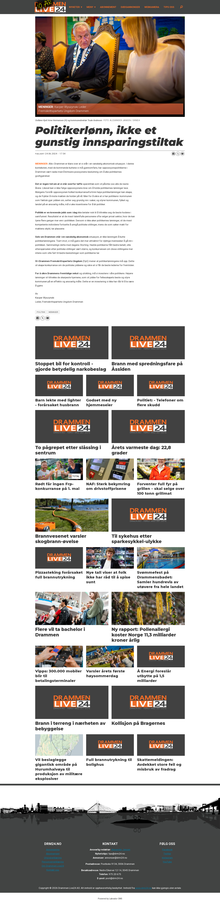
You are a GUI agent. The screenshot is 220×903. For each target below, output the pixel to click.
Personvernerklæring (53, 861)
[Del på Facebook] (173, 154)
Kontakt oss (52, 870)
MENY (90, 7)
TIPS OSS (169, 7)
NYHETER (74, 7)
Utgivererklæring (53, 857)
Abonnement (52, 853)
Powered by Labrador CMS (110, 899)
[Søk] (181, 7)
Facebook (167, 849)
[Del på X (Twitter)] (178, 154)
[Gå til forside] (50, 7)
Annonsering (52, 849)
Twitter (167, 853)
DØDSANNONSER (130, 7)
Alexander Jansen (120, 849)
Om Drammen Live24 (53, 865)
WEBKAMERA (151, 7)
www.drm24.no (143, 888)
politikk (41, 312)
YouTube (167, 861)
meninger (53, 312)
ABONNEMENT (108, 7)
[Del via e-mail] (182, 154)
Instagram (167, 857)
